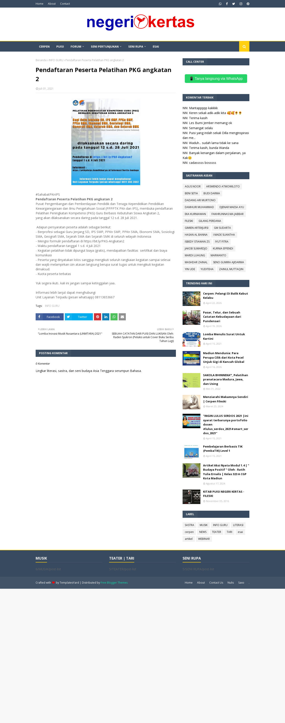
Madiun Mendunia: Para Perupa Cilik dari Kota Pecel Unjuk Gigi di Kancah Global (223, 357)
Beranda (41, 60)
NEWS (202, 532)
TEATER (216, 532)
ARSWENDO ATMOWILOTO (223, 186)
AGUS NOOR (193, 186)
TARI (229, 532)
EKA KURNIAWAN (195, 214)
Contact (65, 4)
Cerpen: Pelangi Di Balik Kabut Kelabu (225, 295)
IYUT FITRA (221, 241)
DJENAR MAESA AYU (232, 207)
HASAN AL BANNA (196, 235)
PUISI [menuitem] (60, 46)
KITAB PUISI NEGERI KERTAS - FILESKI (223, 494)
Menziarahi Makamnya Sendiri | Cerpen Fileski (225, 399)
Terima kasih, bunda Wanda (209, 148)
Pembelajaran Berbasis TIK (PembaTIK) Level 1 (222, 448)
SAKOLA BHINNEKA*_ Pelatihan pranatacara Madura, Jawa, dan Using (225, 379)
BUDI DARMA (212, 193)
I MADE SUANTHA (224, 235)
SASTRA (189, 525)
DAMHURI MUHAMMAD (199, 207)
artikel (189, 539)
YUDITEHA (207, 269)
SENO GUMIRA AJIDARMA (228, 262)
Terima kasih (198, 118)
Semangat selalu (201, 128)
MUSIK (204, 525)
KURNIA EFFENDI (223, 248)
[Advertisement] (133, 655)
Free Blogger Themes (114, 582)
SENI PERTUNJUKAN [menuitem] (105, 46)
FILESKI (189, 221)
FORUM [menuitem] (76, 46)
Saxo (241, 582)
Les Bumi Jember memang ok (210, 123)
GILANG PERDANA (210, 221)
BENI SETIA (191, 193)
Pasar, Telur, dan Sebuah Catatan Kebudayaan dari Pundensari (222, 316)
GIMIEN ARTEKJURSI (196, 228)
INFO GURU (56, 60)
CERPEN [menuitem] (44, 46)
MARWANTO (218, 255)
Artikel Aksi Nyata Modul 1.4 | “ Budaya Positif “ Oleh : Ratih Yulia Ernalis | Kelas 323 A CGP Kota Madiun (226, 471)
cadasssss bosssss (202, 163)
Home (39, 4)
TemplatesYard (69, 582)
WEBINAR (204, 539)
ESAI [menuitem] (156, 46)
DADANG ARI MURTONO (200, 200)
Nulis (231, 582)
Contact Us (216, 582)
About (52, 4)
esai (240, 532)
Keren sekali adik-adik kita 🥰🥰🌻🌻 (215, 113)
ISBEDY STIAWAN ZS (197, 241)
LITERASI (238, 525)
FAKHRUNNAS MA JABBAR (228, 214)
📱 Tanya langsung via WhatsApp (215, 78)
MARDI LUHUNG (195, 255)
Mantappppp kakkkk (203, 108)
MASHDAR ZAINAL (196, 262)
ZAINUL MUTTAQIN (231, 269)
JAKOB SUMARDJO (196, 248)
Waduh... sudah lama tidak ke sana (213, 143)
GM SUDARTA (222, 228)
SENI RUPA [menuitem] (135, 46)
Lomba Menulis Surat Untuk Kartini (224, 336)
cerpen (189, 532)
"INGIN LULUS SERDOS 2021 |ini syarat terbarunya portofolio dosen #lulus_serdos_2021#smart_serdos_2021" (225, 424)
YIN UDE (190, 269)
